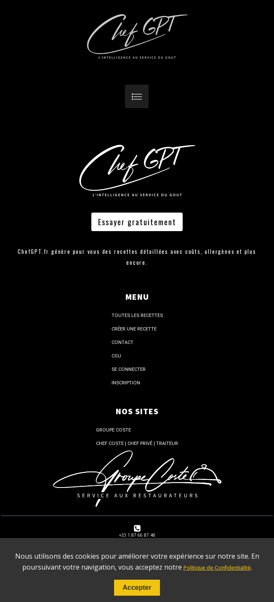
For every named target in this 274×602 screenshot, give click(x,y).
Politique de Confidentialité (217, 568)
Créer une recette (134, 329)
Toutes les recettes (137, 315)
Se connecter (129, 369)
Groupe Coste (113, 430)
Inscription (126, 383)
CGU (116, 356)
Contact (122, 342)
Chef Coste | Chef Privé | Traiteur (137, 443)
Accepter (136, 587)
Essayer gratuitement (137, 221)
